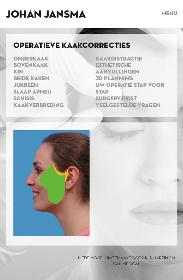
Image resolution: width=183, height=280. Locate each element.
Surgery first (116, 99)
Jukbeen (25, 85)
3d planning (114, 79)
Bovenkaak (30, 65)
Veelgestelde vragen (128, 105)
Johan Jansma (46, 14)
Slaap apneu (32, 92)
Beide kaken (31, 79)
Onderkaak (30, 59)
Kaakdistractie (119, 59)
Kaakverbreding (38, 105)
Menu (169, 14)
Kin (18, 72)
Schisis (23, 99)
